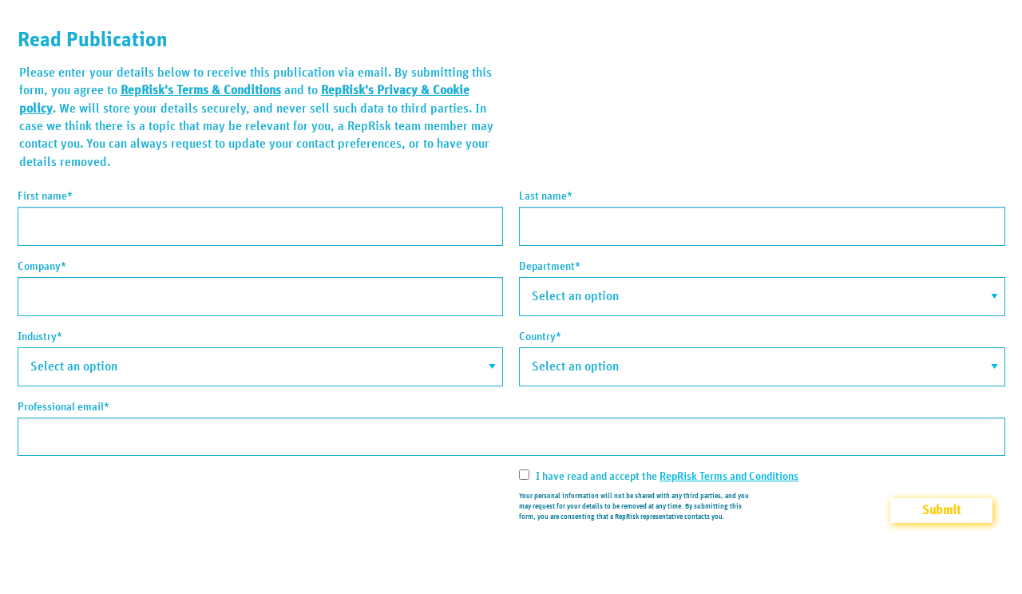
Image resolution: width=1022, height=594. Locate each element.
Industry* (40, 337)
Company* (42, 266)
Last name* (545, 196)
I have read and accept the (658, 475)
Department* (549, 266)
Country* (540, 337)
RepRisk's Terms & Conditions (201, 90)
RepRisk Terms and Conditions (729, 476)
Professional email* (63, 407)
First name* (45, 196)
